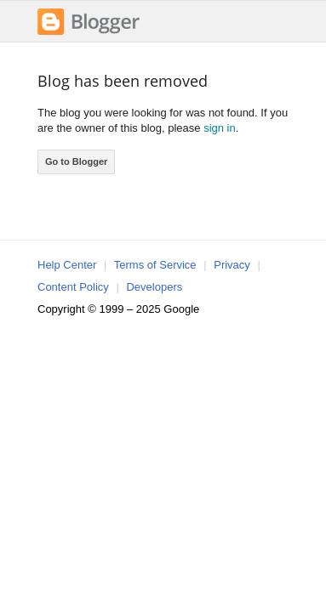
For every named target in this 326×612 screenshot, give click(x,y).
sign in (219, 128)
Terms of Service (155, 264)
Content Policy (73, 286)
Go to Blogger (76, 161)
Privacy (232, 264)
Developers (154, 286)
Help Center (66, 264)
